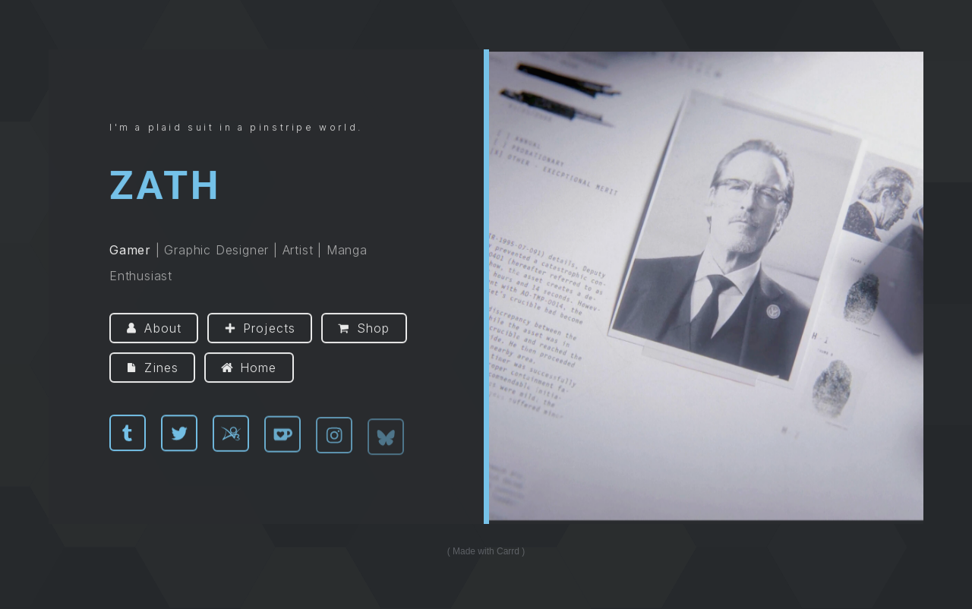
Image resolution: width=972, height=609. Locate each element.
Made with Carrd (486, 551)
